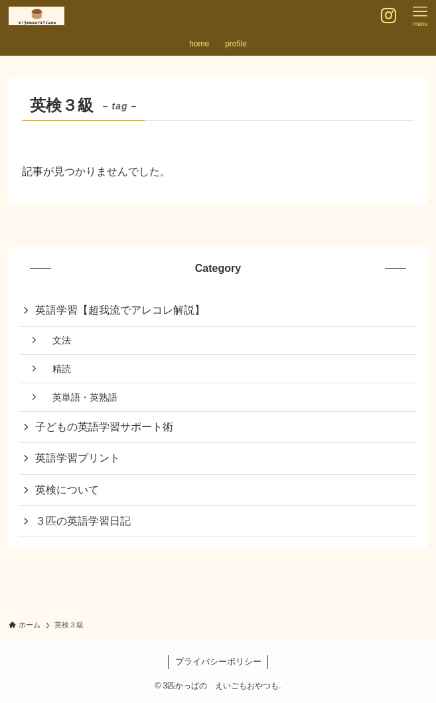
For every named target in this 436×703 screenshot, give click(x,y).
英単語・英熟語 (80, 397)
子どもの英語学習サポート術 (104, 426)
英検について (67, 489)
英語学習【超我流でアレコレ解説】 (120, 310)
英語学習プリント (77, 458)
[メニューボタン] (420, 16)
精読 (57, 368)
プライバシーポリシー (218, 662)
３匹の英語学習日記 (83, 521)
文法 (57, 340)
